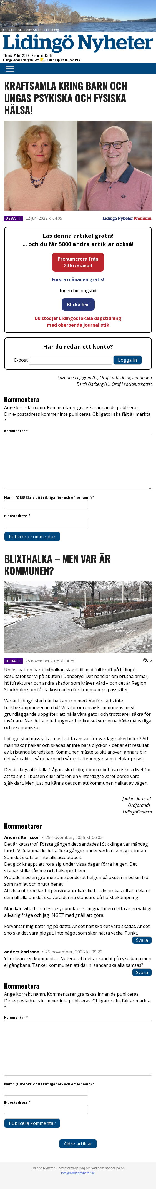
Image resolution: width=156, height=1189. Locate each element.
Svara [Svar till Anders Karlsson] (142, 940)
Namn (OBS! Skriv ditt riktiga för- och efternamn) (49, 497)
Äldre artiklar (78, 1144)
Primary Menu (8, 68)
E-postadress (17, 516)
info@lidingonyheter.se (78, 1173)
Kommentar (16, 431)
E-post (21, 360)
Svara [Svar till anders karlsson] (142, 972)
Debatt (13, 218)
